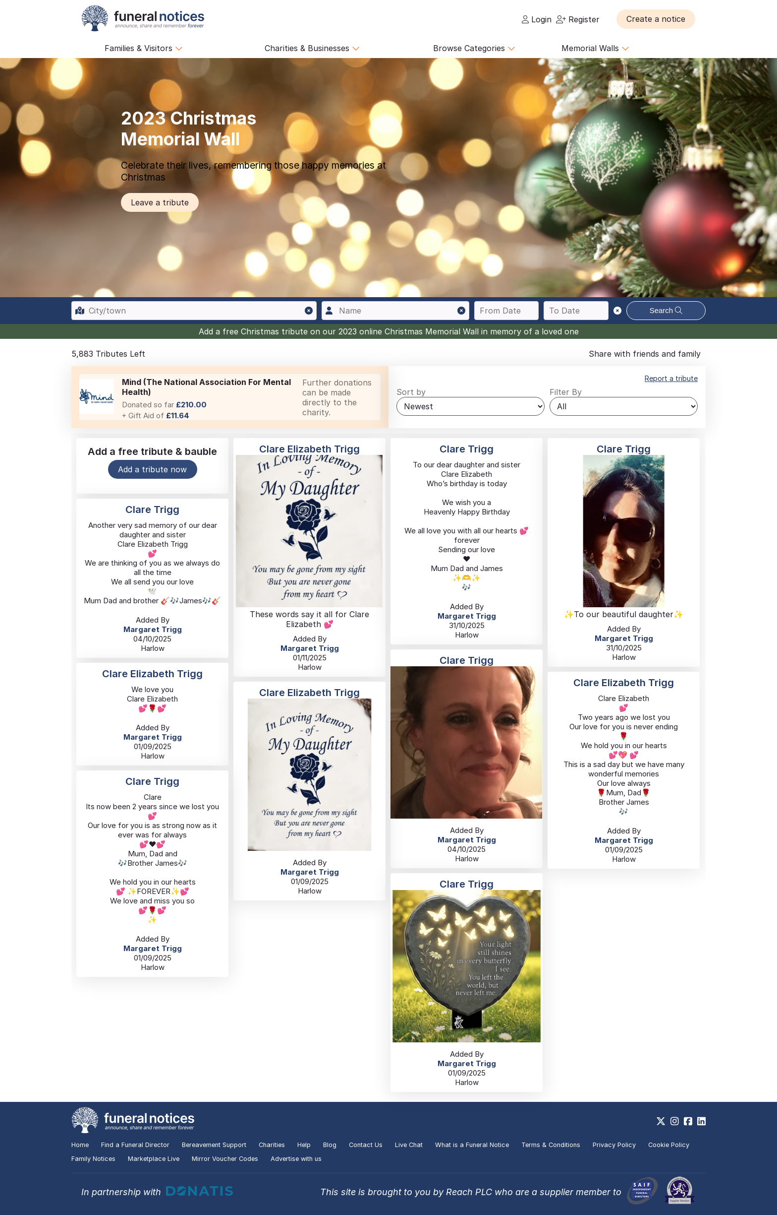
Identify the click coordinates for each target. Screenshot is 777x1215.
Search (666, 310)
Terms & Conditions (550, 1145)
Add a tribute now (152, 469)
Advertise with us (296, 1158)
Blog (329, 1145)
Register (578, 19)
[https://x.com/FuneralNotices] (661, 1121)
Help (304, 1145)
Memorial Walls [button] (595, 48)
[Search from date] (506, 310)
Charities (272, 1145)
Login (537, 19)
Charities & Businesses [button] (312, 48)
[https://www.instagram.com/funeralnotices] (674, 1121)
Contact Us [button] (366, 1145)
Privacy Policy (614, 1145)
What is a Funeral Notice (472, 1145)
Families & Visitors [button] (144, 48)
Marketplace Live (153, 1158)
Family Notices (93, 1158)
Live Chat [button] (409, 1145)
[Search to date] (576, 310)
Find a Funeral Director (135, 1145)
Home (80, 1145)
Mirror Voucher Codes (225, 1158)
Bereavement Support (214, 1145)
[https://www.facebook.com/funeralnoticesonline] (688, 1121)
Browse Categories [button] (474, 48)
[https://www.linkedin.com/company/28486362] (701, 1121)
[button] (655, 18)
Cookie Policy (668, 1145)
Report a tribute (671, 378)
